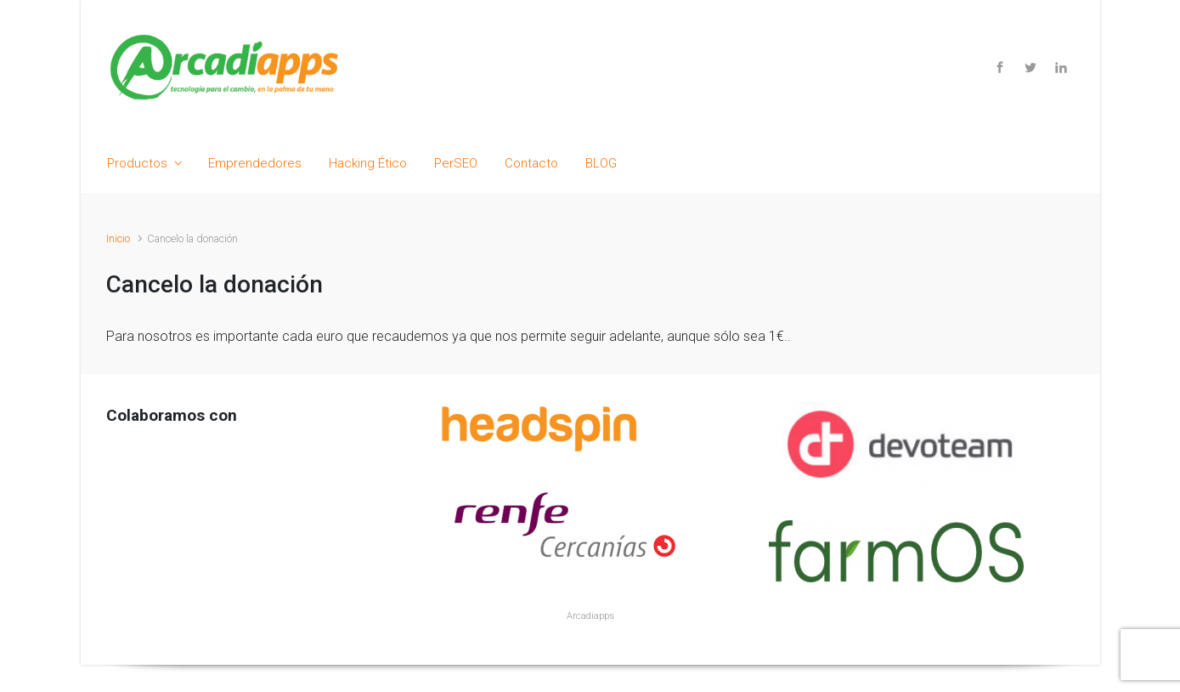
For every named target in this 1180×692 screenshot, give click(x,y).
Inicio (118, 238)
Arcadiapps (590, 615)
